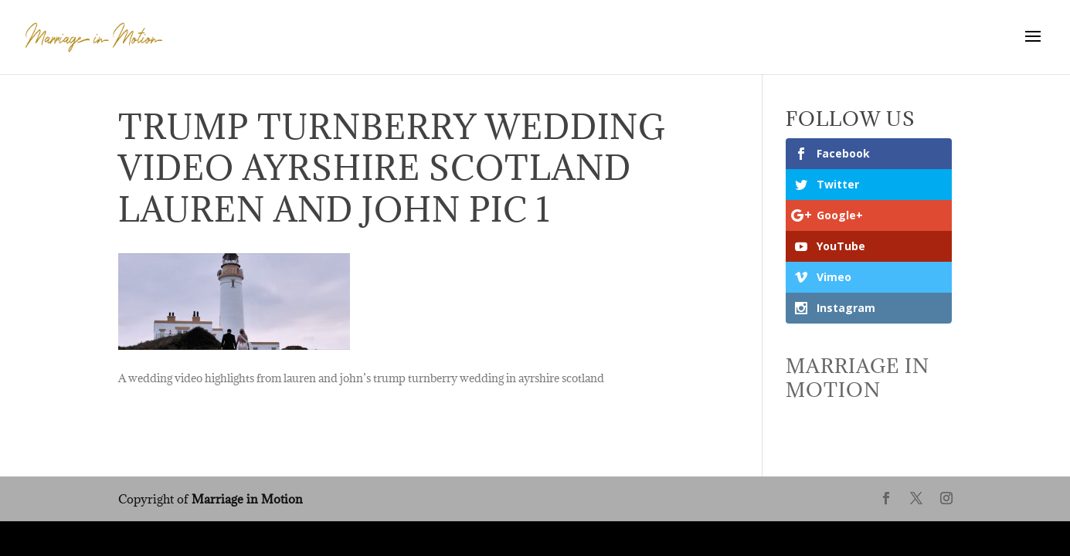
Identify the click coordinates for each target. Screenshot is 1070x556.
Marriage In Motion (857, 377)
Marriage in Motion (247, 499)
